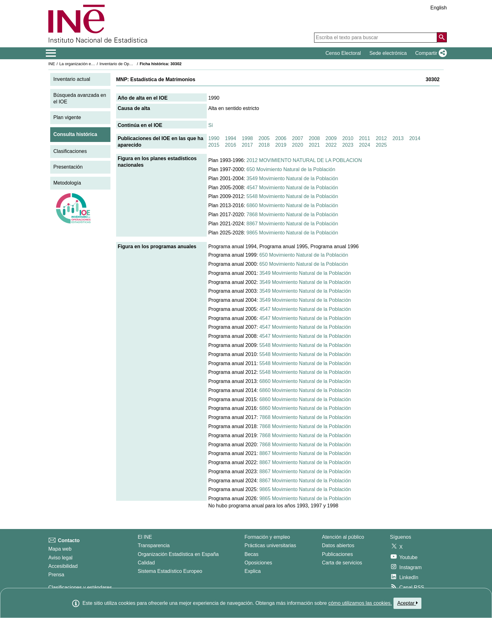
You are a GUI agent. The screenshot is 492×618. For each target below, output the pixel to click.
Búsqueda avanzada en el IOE (79, 98)
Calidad (146, 562)
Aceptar (407, 603)
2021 (314, 145)
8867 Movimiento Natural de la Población (292, 223)
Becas (251, 554)
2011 (364, 138)
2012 (381, 138)
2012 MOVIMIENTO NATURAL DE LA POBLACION (304, 160)
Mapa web (60, 549)
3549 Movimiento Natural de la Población (292, 178)
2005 (264, 138)
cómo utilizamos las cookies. (360, 603)
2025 (381, 145)
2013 (398, 138)
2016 (230, 145)
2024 (364, 145)
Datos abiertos (338, 545)
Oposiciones (258, 562)
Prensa (56, 574)
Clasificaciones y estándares (80, 587)
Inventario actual (71, 79)
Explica (252, 571)
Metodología (67, 183)
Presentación (68, 167)
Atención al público (343, 537)
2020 (297, 145)
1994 (230, 138)
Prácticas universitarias (270, 545)
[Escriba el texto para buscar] (375, 38)
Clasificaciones (70, 151)
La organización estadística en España (93, 63)
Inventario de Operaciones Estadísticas (134, 63)
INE (51, 63)
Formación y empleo (267, 537)
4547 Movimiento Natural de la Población (292, 187)
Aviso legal (60, 557)
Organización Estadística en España (178, 554)
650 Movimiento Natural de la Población (291, 169)
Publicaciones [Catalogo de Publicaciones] (337, 554)
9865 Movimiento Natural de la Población (292, 232)
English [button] (438, 7)
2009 (331, 138)
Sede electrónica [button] (388, 53)
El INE (145, 537)
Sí (210, 125)
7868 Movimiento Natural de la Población (292, 214)
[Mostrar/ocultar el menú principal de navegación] (51, 53)
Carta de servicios (342, 562)
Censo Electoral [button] (343, 53)
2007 (297, 138)
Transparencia (154, 545)
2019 (280, 145)
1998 (247, 138)
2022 (331, 145)
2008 (314, 138)
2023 (348, 145)
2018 (264, 145)
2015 (214, 145)
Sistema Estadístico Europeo (170, 571)
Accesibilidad (63, 566)
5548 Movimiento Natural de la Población (292, 196)
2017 (247, 145)
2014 (414, 138)
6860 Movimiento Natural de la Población (292, 205)
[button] (430, 53)
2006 (280, 138)
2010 (348, 138)
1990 (214, 138)
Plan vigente (67, 117)
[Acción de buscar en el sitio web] (442, 37)
